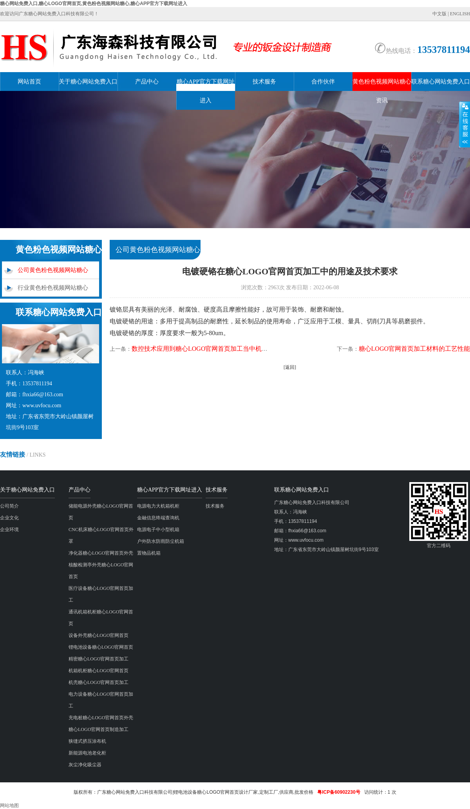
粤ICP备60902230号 (338, 792)
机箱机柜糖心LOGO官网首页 (98, 670)
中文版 (439, 13)
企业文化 (9, 518)
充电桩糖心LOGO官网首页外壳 (101, 717)
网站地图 (9, 805)
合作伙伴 (323, 81)
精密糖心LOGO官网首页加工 (98, 659)
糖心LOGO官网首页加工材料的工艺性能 (414, 348)
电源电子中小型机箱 (158, 529)
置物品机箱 (149, 553)
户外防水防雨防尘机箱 (160, 541)
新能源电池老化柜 (87, 753)
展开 (464, 124)
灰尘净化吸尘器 (85, 764)
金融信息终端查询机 (158, 518)
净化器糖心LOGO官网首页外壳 (101, 553)
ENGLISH (460, 13)
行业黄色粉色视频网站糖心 (53, 288)
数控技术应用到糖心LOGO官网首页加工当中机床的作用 (209, 348)
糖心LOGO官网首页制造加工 (98, 729)
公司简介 (9, 506)
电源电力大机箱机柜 (158, 506)
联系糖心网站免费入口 (440, 81)
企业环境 (9, 529)
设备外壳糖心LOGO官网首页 (98, 635)
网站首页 (29, 81)
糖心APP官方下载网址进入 (206, 90)
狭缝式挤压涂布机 (87, 741)
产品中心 (147, 81)
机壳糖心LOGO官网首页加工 (98, 682)
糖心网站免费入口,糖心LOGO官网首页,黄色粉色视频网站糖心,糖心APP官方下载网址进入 (93, 3)
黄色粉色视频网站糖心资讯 (381, 90)
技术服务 (264, 81)
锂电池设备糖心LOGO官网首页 (101, 647)
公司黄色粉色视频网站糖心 (53, 270)
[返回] (290, 367)
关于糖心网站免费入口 (88, 81)
